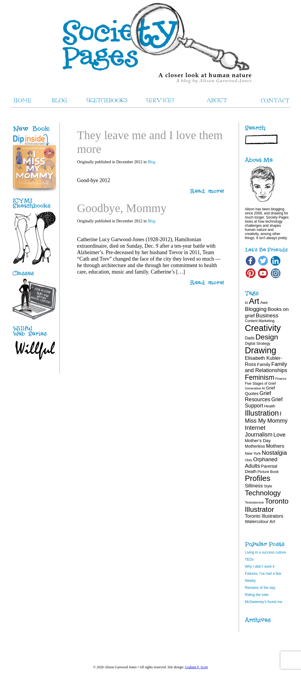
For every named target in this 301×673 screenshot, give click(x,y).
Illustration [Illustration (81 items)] (262, 413)
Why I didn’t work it (260, 566)
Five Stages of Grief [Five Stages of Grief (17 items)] (260, 384)
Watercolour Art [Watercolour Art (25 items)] (260, 521)
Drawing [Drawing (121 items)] (260, 350)
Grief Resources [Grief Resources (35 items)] (258, 396)
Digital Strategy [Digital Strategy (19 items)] (257, 343)
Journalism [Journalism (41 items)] (258, 434)
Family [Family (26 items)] (263, 364)
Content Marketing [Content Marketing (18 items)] (260, 321)
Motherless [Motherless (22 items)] (255, 446)
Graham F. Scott (196, 667)
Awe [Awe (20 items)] (263, 302)
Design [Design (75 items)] (266, 337)
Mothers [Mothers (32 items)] (275, 446)
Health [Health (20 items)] (269, 406)
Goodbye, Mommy (121, 208)
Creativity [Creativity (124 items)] (263, 328)
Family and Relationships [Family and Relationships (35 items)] (266, 367)
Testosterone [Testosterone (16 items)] (254, 502)
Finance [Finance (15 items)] (281, 378)
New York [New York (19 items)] (253, 453)
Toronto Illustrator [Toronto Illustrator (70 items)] (266, 505)
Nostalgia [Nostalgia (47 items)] (274, 452)
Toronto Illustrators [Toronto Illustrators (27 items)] (264, 516)
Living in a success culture (265, 552)
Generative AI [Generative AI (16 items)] (255, 388)
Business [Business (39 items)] (267, 315)
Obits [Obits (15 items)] (248, 460)
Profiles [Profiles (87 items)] (257, 478)
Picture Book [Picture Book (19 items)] (268, 471)
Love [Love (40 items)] (279, 435)
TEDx (249, 559)
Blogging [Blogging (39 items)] (256, 309)
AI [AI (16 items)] (246, 302)
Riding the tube (257, 595)
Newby (250, 581)
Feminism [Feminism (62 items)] (259, 377)
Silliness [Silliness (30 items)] (254, 486)
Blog (151, 162)
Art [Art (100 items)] (254, 301)
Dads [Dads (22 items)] (250, 338)
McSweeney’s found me (263, 602)
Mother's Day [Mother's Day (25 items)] (258, 440)
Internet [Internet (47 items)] (255, 427)
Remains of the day (260, 588)
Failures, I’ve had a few (263, 574)
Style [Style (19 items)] (268, 486)
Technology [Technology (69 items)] (263, 493)
